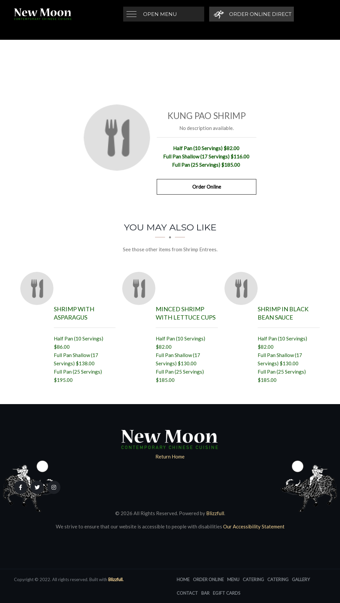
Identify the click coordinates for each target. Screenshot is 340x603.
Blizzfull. (116, 579)
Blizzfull (215, 513)
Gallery (301, 579)
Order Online (206, 187)
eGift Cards (226, 593)
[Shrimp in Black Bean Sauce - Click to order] (242, 288)
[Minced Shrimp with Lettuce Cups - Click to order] (140, 288)
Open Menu (160, 14)
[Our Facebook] (20, 487)
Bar (205, 593)
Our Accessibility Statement (253, 526)
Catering (253, 579)
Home (183, 579)
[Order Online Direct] (251, 14)
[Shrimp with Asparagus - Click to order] (38, 288)
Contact (187, 593)
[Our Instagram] (53, 487)
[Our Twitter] (37, 487)
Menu (233, 579)
